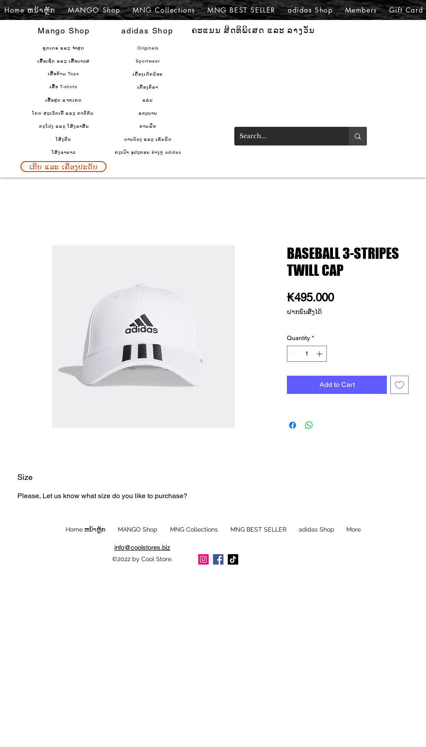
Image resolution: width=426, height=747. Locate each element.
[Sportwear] (148, 60)
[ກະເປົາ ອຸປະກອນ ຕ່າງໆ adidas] (148, 152)
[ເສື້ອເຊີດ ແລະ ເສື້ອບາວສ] (64, 60)
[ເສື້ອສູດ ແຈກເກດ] (64, 99)
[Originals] (148, 47)
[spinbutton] (307, 353)
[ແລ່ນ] (148, 99)
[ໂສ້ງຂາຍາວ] (64, 152)
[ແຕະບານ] (148, 112)
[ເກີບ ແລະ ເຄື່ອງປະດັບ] (63, 166)
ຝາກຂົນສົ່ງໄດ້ (304, 311)
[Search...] (285, 136)
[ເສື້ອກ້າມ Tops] (64, 73)
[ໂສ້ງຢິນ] (64, 138)
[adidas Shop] (148, 30)
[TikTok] (233, 559)
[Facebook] (218, 559)
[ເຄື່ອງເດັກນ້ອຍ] (148, 73)
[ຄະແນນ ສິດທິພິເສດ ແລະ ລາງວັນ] (254, 30)
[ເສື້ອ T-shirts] (64, 86)
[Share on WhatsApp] (309, 425)
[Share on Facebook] (292, 425)
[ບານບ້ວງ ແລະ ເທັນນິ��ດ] (148, 138)
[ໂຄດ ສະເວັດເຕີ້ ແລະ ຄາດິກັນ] (64, 112)
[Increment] (320, 353)
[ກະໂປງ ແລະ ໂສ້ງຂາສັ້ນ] (65, 125)
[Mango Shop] (64, 30)
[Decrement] (293, 353)
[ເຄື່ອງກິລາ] (148, 86)
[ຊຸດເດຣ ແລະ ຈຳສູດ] (64, 47)
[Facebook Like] (307, 562)
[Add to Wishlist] (399, 385)
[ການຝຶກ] (148, 125)
